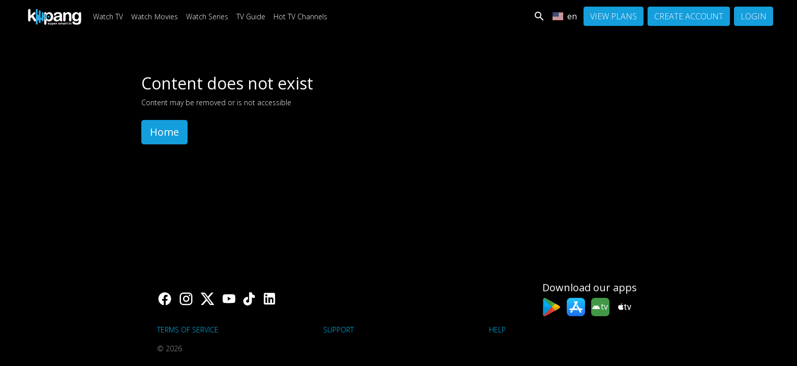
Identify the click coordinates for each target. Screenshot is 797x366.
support (338, 329)
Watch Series (207, 16)
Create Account (688, 16)
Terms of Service (188, 329)
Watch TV (108, 16)
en (565, 16)
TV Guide (250, 16)
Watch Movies (154, 16)
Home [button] (164, 132)
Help (497, 329)
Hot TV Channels (300, 16)
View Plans (613, 16)
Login (754, 16)
